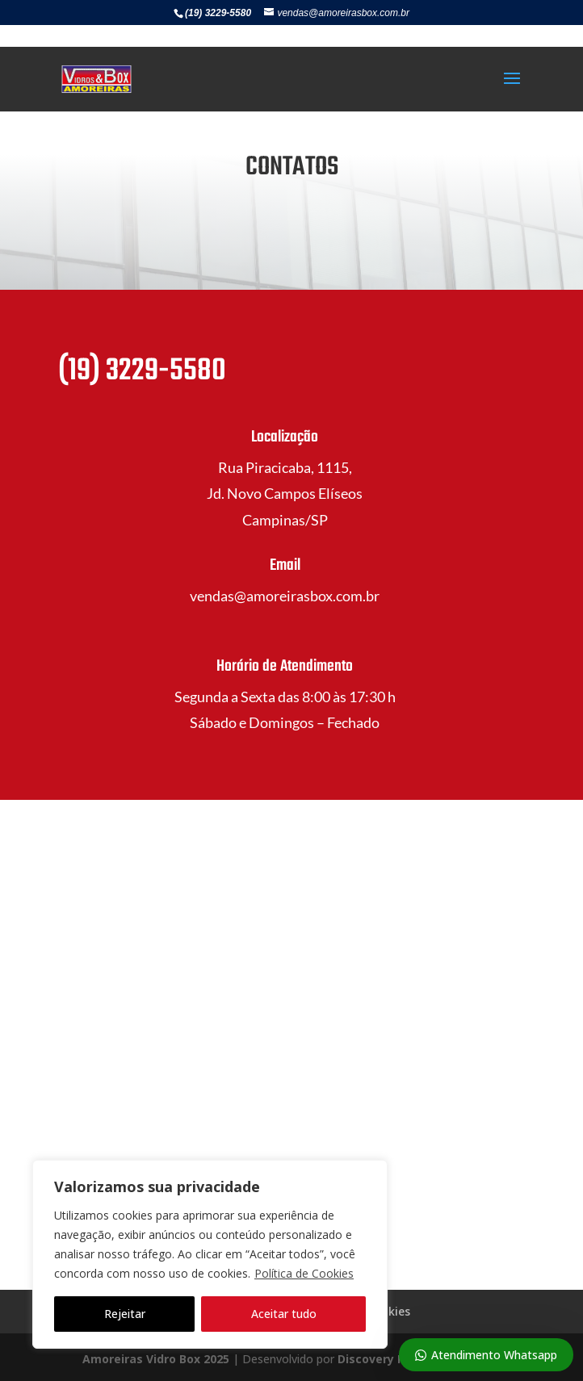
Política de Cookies (304, 1273)
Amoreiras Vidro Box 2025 (155, 1358)
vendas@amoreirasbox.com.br (285, 596)
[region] (210, 1254)
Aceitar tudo (284, 1313)
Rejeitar (124, 1313)
